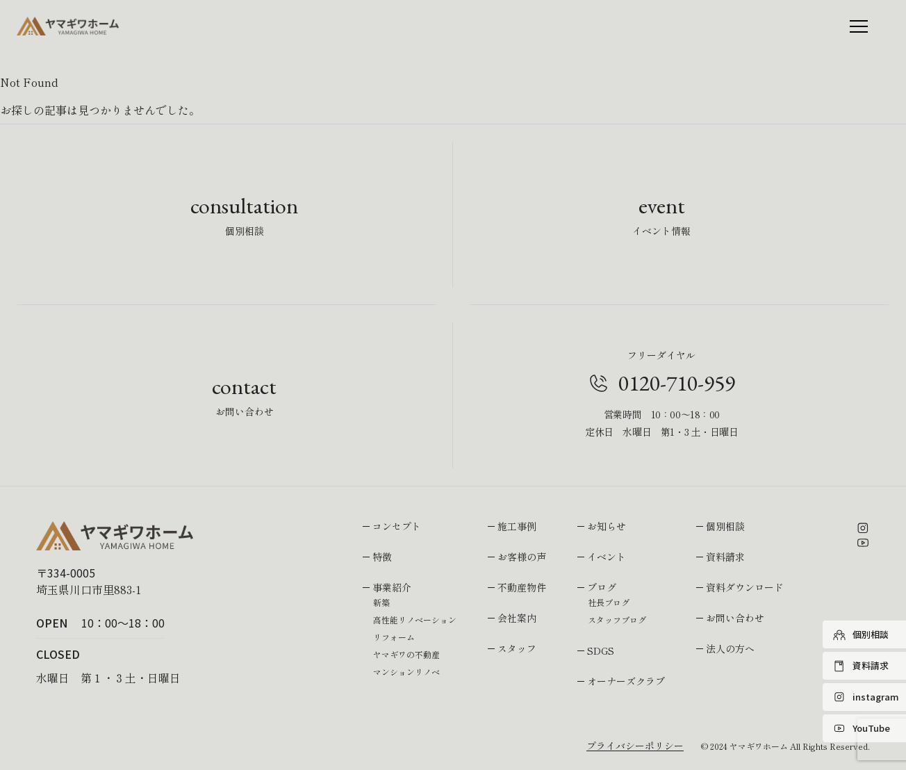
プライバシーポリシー (635, 746)
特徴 (382, 557)
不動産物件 (521, 587)
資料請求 (861, 666)
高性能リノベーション (414, 619)
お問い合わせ (735, 618)
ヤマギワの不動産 (406, 654)
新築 (381, 602)
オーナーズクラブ (626, 681)
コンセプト (396, 526)
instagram (866, 697)
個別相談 (861, 634)
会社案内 (516, 618)
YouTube (861, 728)
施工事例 (516, 526)
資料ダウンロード (745, 587)
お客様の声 (521, 557)
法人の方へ (730, 648)
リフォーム (394, 637)
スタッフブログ (617, 619)
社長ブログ (608, 602)
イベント (606, 557)
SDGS (600, 650)
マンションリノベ (406, 672)
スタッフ (516, 648)
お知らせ (606, 526)
